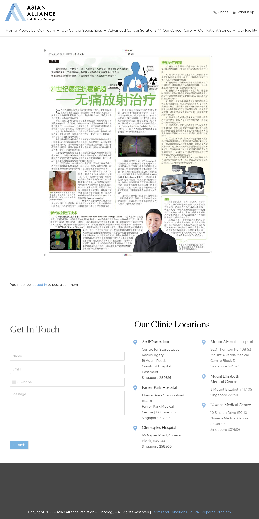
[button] (57, 30)
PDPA (194, 512)
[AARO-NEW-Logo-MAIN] (30, 12)
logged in (39, 285)
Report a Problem (216, 512)
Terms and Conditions (169, 512)
